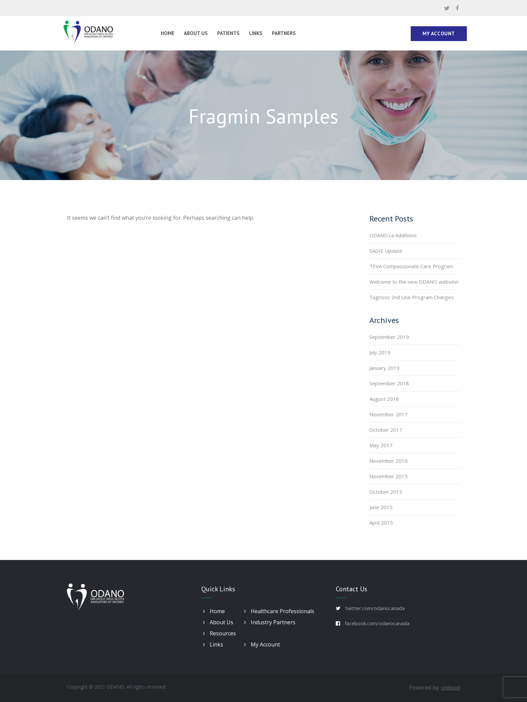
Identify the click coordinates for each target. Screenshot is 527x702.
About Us (196, 33)
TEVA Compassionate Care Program (411, 266)
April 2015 (381, 522)
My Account (438, 33)
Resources (219, 633)
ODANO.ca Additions (393, 235)
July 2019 (380, 352)
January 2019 (384, 367)
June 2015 (381, 507)
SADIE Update (385, 250)
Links (255, 33)
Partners (284, 33)
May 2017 (381, 445)
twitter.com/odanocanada (375, 608)
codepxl (450, 687)
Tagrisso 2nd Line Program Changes (411, 297)
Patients (228, 33)
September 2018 (389, 383)
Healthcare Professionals (279, 611)
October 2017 (385, 429)
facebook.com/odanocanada (377, 623)
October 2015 (385, 491)
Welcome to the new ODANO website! (413, 281)
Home (167, 33)
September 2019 (389, 337)
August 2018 (384, 398)
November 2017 (388, 414)
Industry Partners (269, 622)
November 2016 (388, 460)
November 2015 (388, 476)
